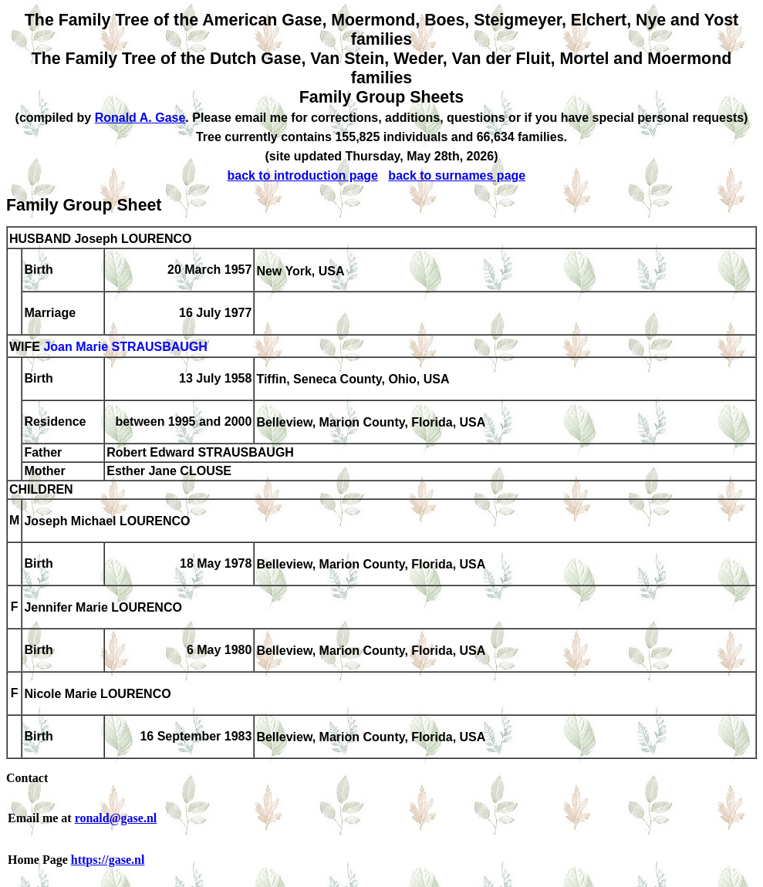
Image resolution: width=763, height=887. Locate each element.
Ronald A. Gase (140, 117)
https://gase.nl (108, 859)
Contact (27, 777)
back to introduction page (302, 175)
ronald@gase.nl (116, 818)
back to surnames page (456, 175)
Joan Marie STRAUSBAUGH (125, 347)
